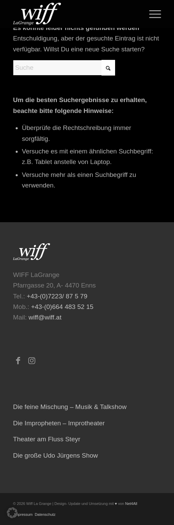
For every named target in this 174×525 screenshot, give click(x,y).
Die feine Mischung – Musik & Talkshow (69, 406)
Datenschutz (45, 514)
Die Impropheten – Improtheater (59, 423)
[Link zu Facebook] (18, 361)
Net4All (130, 504)
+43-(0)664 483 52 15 (62, 306)
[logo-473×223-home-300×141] (72, 14)
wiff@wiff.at (45, 317)
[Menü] (151, 14)
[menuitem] (151, 14)
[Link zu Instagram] (32, 361)
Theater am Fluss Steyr (46, 439)
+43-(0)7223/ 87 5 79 (57, 296)
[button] (12, 513)
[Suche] (64, 68)
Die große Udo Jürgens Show (55, 455)
